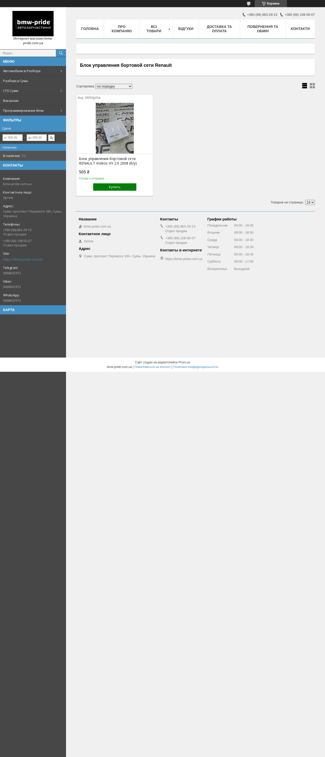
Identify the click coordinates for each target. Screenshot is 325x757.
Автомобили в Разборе (22, 71)
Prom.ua (184, 362)
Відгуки (185, 29)
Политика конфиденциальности (195, 367)
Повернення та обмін (262, 29)
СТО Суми (10, 90)
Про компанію (121, 29)
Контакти (300, 29)
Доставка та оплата (219, 29)
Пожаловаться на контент (152, 367)
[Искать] (61, 53)
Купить (115, 187)
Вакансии (11, 100)
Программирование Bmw (23, 110)
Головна (90, 29)
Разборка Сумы (15, 80)
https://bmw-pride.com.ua (23, 259)
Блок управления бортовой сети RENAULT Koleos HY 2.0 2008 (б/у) (108, 161)
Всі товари (154, 29)
